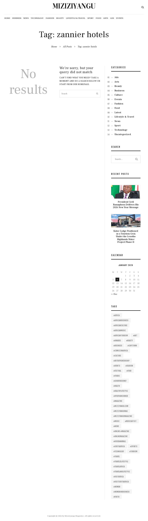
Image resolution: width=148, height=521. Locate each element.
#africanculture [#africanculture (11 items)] (120, 325)
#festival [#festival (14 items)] (117, 371)
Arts (116, 81)
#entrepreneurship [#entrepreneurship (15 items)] (121, 361)
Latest (117, 112)
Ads (116, 77)
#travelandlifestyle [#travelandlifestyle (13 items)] (121, 471)
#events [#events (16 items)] (116, 366)
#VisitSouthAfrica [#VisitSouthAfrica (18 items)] (121, 482)
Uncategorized (122, 134)
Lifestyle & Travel (124, 116)
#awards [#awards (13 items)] (117, 340)
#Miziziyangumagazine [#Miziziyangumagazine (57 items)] (122, 416)
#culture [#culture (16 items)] (117, 356)
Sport (117, 125)
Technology (120, 129)
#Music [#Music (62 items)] (116, 421)
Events (118, 99)
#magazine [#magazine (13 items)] (117, 401)
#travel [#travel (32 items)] (116, 456)
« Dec (114, 294)
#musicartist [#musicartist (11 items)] (130, 421)
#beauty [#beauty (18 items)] (129, 340)
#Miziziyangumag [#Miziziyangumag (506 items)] (120, 411)
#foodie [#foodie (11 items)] (116, 376)
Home (54, 46)
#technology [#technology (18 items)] (118, 451)
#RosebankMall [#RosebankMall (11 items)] (119, 441)
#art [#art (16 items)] (135, 335)
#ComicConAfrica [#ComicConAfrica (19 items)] (120, 350)
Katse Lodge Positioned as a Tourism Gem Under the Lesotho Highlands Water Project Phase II (125, 237)
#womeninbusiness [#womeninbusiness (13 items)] (121, 492)
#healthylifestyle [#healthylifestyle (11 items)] (120, 391)
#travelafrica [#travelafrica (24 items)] (119, 466)
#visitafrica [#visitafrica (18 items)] (118, 476)
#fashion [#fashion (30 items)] (129, 366)
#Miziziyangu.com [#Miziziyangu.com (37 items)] (120, 406)
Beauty (118, 86)
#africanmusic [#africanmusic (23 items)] (119, 330)
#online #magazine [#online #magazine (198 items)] (121, 431)
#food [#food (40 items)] (128, 371)
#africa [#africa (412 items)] (116, 315)
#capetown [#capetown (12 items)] (132, 345)
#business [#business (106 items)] (117, 345)
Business (119, 90)
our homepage (81, 84)
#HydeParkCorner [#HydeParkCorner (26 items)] (120, 396)
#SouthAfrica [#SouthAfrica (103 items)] (119, 446)
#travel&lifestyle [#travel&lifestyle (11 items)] (120, 461)
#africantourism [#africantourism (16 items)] (120, 335)
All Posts (67, 46)
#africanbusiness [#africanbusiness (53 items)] (120, 320)
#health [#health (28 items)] (116, 386)
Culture (118, 94)
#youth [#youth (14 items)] (116, 497)
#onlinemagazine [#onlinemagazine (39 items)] (120, 436)
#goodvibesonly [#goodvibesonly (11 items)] (119, 381)
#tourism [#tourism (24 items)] (133, 451)
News (117, 121)
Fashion (118, 103)
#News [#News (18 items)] (116, 426)
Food (117, 108)
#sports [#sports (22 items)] (133, 446)
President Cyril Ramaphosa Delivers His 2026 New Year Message (126, 205)
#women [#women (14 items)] (116, 487)
